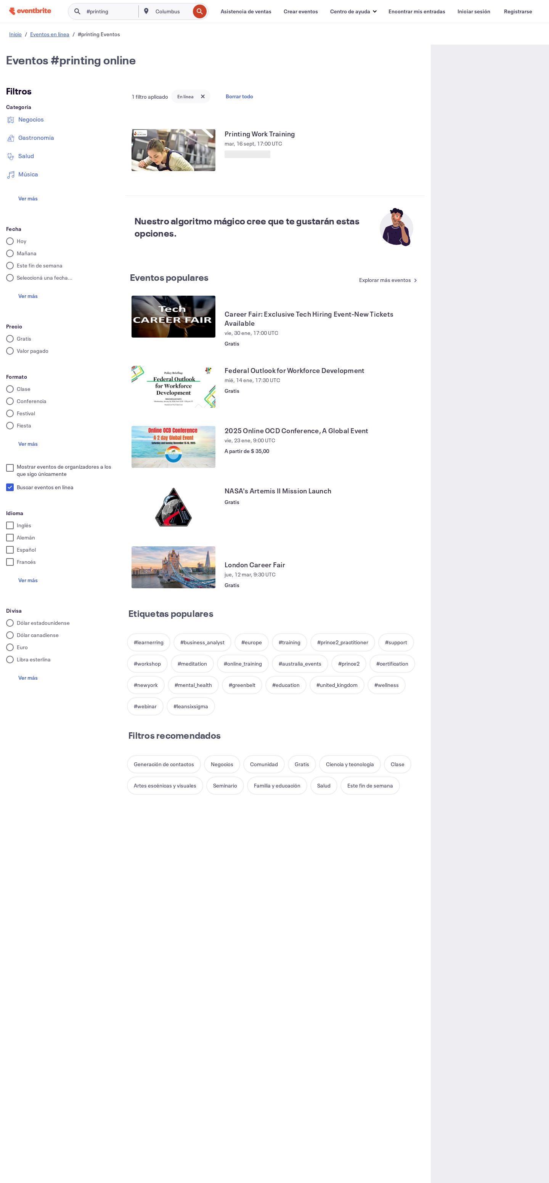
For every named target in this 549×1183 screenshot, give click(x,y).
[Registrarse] (518, 11)
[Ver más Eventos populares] (384, 280)
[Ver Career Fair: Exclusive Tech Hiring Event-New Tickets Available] (173, 317)
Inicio (15, 34)
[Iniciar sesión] (473, 11)
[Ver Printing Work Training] (173, 150)
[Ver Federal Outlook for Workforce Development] (173, 387)
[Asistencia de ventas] (246, 11)
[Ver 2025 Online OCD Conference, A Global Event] (173, 447)
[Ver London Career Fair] (173, 567)
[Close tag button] (202, 96)
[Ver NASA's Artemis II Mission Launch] (173, 507)
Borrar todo (239, 96)
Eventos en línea (49, 34)
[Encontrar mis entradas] (416, 11)
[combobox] (172, 11)
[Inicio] (30, 11)
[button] (353, 11)
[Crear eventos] (301, 11)
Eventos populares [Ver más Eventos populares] (169, 277)
